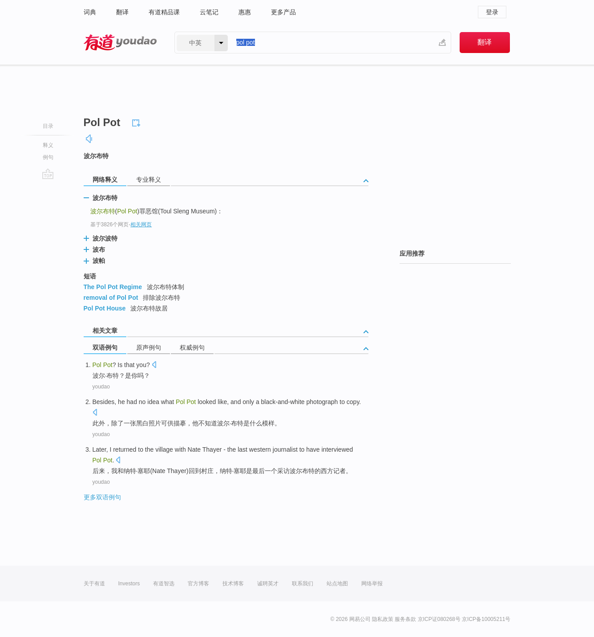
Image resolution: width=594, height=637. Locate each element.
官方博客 (198, 583)
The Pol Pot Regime (113, 286)
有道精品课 (164, 12)
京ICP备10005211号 (486, 619)
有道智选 (163, 583)
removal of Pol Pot (111, 297)
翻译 (122, 12)
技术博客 (233, 583)
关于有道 (94, 583)
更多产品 (283, 12)
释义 (48, 145)
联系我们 (302, 583)
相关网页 (141, 224)
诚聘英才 (268, 583)
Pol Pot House (105, 308)
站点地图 (337, 583)
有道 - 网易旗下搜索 (120, 42)
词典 (90, 12)
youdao (101, 387)
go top (47, 173)
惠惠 (244, 12)
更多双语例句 (102, 497)
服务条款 (405, 619)
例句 (48, 157)
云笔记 (209, 12)
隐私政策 (382, 619)
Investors (129, 583)
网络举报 (372, 583)
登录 (492, 12)
